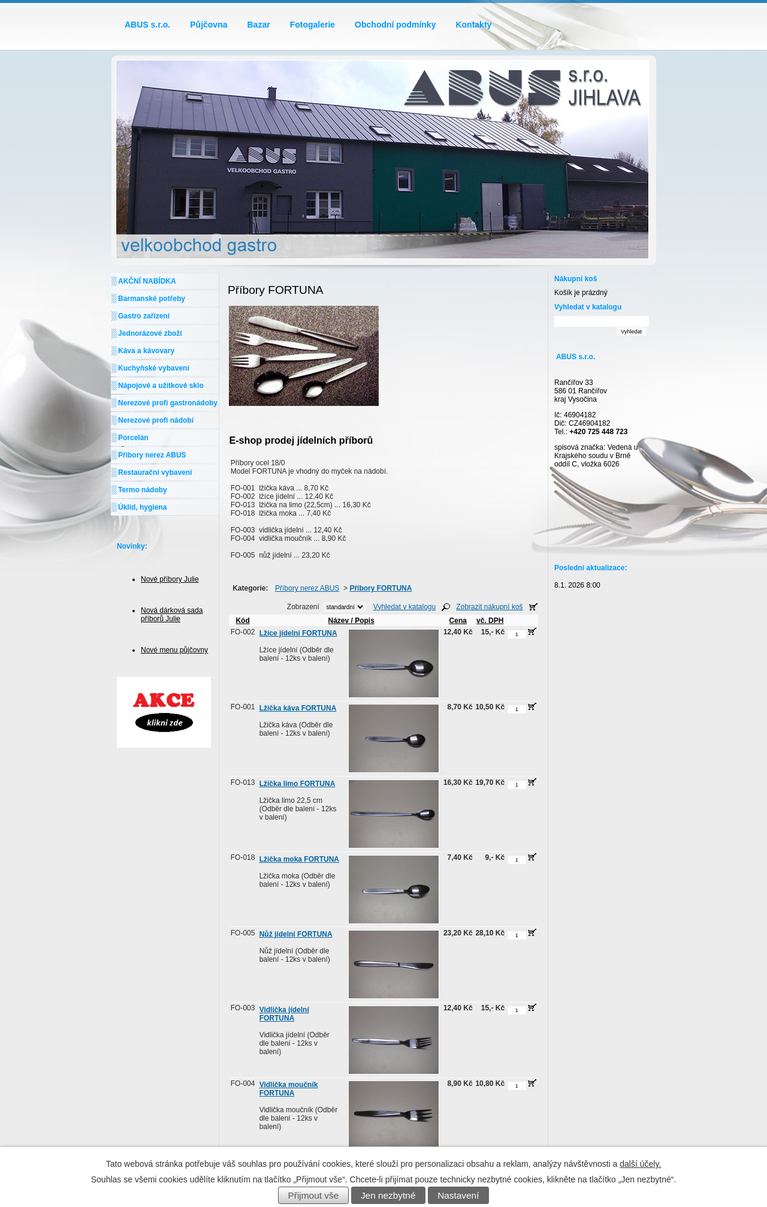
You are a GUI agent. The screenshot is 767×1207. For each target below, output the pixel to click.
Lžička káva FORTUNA (298, 708)
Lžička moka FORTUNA (299, 859)
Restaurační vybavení (155, 472)
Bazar (258, 24)
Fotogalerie (312, 24)
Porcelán (133, 438)
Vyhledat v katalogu (404, 607)
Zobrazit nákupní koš (489, 607)
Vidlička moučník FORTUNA (288, 1088)
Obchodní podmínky (395, 24)
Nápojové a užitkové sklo (161, 385)
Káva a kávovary (146, 351)
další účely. (640, 1164)
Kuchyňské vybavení (153, 368)
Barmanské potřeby (151, 298)
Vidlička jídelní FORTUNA (284, 1014)
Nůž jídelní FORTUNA (296, 934)
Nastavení (458, 1195)
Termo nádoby (142, 490)
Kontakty (473, 24)
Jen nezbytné (388, 1195)
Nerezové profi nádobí (156, 420)
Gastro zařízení (144, 316)
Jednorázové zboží (150, 333)
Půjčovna (208, 24)
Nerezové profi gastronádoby (168, 403)
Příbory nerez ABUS (307, 588)
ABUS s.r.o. (147, 24)
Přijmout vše (313, 1195)
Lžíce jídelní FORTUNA (298, 633)
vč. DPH (489, 620)
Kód (242, 620)
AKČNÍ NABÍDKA (147, 281)
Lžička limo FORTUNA (297, 783)
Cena (458, 620)
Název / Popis (349, 620)
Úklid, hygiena (142, 507)
